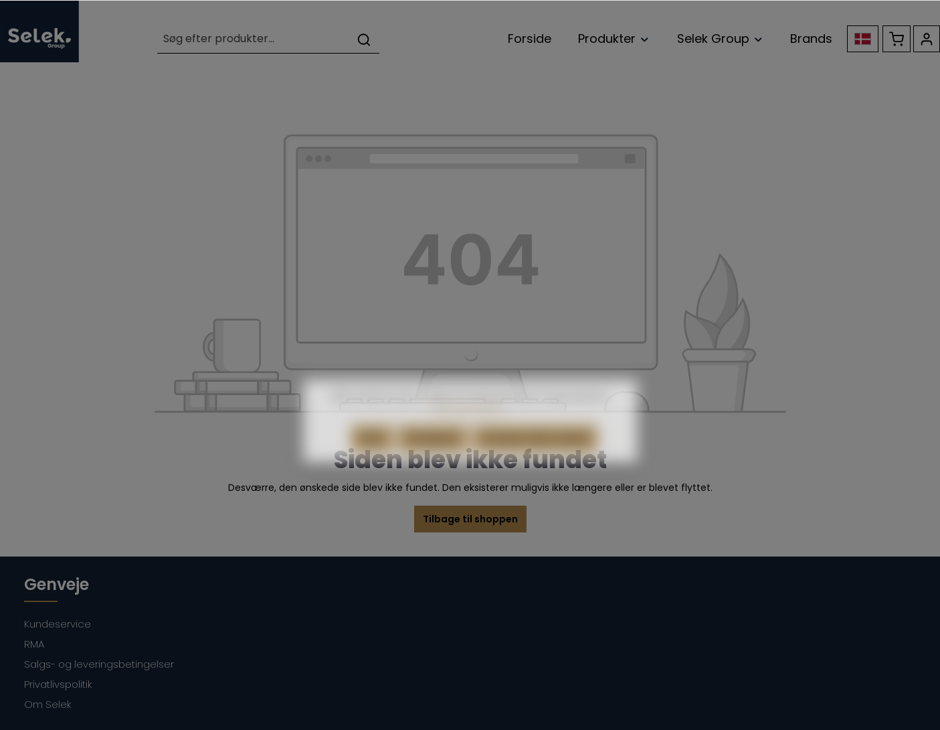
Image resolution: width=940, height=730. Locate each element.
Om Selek (48, 704)
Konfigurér (433, 454)
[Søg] (364, 39)
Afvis (372, 454)
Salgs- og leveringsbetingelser (99, 664)
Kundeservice (57, 624)
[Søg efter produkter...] (253, 39)
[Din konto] (926, 38)
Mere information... (470, 423)
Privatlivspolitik (58, 684)
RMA (34, 644)
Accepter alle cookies (535, 454)
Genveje (56, 584)
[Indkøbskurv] (896, 38)
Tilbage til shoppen (470, 519)
